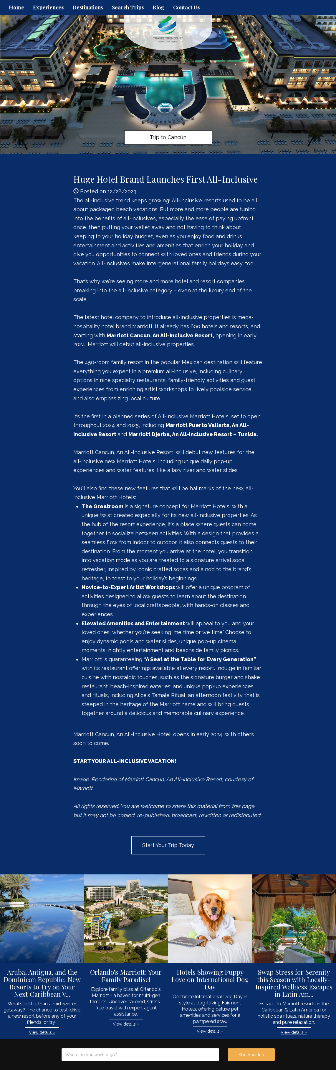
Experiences (48, 7)
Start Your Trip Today (168, 845)
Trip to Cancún (168, 137)
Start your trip (251, 1054)
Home (16, 7)
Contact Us (186, 7)
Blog (158, 7)
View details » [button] (42, 1032)
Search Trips (128, 7)
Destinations (87, 7)
